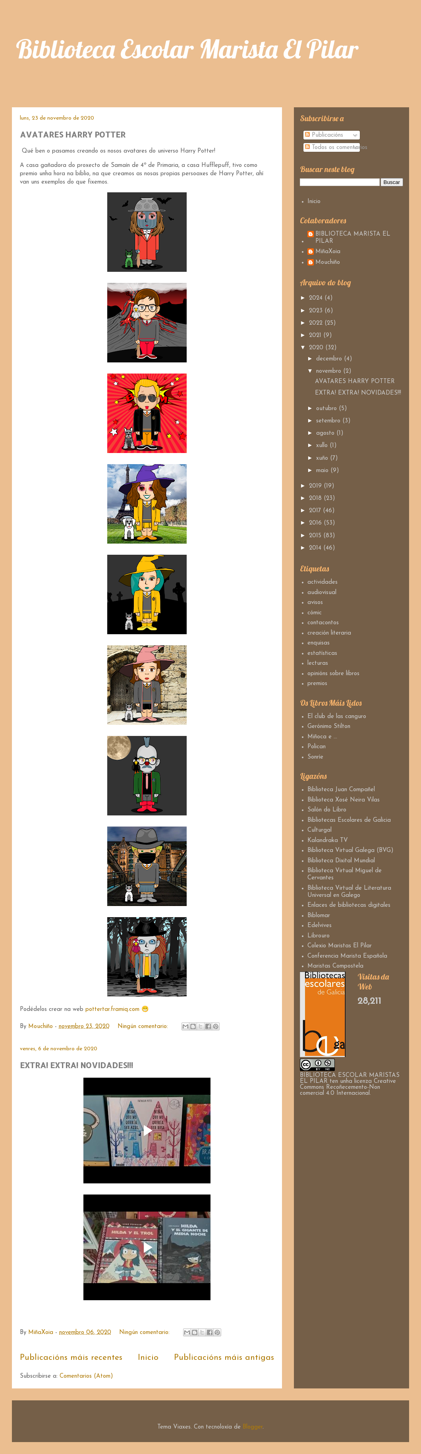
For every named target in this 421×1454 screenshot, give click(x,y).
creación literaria (329, 633)
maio (323, 471)
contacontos (323, 623)
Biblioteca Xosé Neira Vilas (343, 800)
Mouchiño (327, 262)
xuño (323, 458)
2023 (316, 311)
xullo (323, 446)
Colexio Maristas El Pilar (339, 946)
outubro (327, 409)
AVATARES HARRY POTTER (73, 134)
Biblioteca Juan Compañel (341, 790)
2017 (316, 511)
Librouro (318, 936)
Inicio (148, 1357)
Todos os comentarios (336, 148)
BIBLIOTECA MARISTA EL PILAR (352, 237)
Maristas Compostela (335, 966)
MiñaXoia (327, 252)
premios (317, 684)
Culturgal (319, 830)
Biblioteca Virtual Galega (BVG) (350, 851)
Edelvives (319, 926)
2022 (316, 323)
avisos (315, 603)
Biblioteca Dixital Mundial (341, 861)
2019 (316, 486)
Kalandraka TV (327, 841)
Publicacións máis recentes (71, 1357)
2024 (316, 298)
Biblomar (318, 916)
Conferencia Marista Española (347, 956)
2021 (316, 336)
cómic (314, 613)
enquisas (318, 643)
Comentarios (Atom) (86, 1376)
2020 (317, 348)
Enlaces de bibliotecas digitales (348, 905)
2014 (316, 548)
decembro (330, 359)
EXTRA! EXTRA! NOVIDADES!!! (76, 1065)
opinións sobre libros (333, 674)
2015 (316, 536)
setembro (329, 421)
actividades (322, 582)
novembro (329, 371)
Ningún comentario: (144, 1027)
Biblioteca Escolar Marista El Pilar (187, 49)
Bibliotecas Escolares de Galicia (349, 820)
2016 (316, 523)
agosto (326, 433)
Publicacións (324, 135)
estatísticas (322, 653)
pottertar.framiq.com (112, 1010)
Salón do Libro (326, 810)
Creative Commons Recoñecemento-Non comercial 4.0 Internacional (348, 1087)
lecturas (317, 663)
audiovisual (321, 593)
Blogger (253, 1427)
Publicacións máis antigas (224, 1357)
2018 (316, 498)
